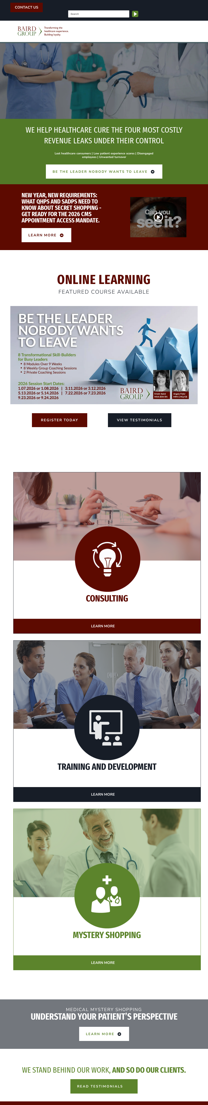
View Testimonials (139, 420)
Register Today (59, 420)
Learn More (46, 235)
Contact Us (26, 7)
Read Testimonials (104, 1086)
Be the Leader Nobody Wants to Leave (104, 171)
